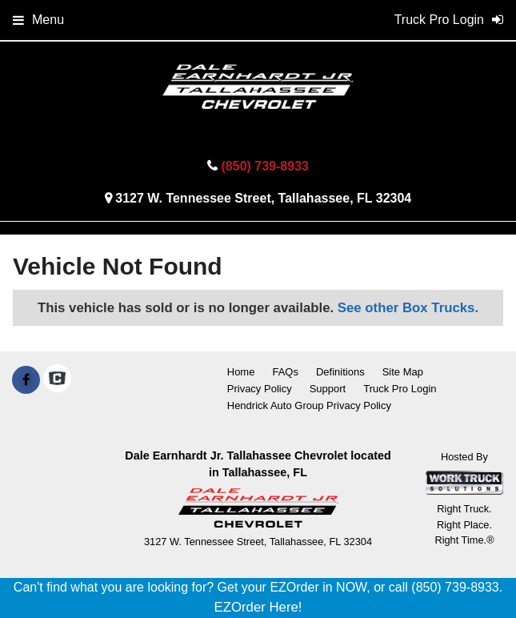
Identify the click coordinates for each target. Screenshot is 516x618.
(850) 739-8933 (265, 166)
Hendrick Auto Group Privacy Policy (309, 405)
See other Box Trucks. (408, 307)
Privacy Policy (259, 389)
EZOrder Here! (258, 607)
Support (328, 389)
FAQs (285, 372)
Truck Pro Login (399, 389)
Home (241, 372)
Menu (38, 19)
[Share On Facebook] (26, 380)
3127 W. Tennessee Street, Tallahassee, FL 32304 (263, 198)
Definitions (340, 372)
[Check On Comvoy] (57, 380)
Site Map (402, 372)
